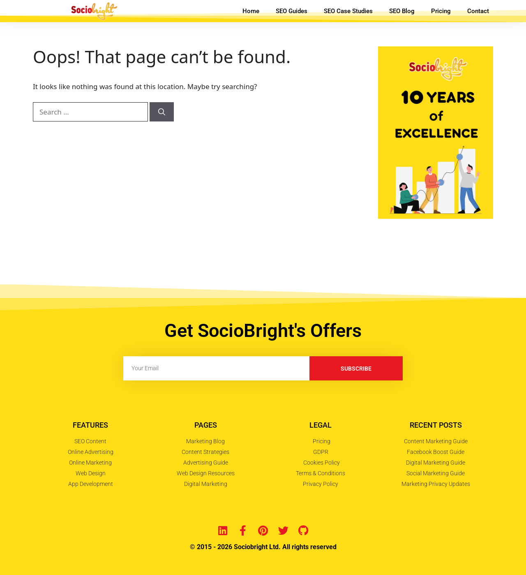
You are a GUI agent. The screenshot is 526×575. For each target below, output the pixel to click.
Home (250, 11)
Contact (478, 11)
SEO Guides (291, 11)
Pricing (441, 11)
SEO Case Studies (348, 11)
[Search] (162, 112)
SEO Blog (402, 11)
